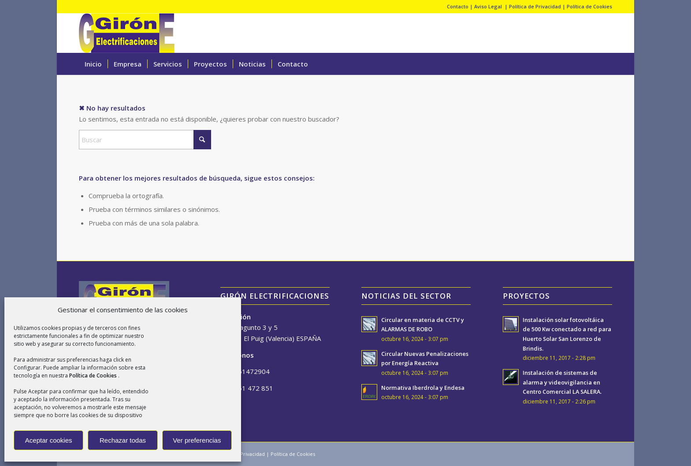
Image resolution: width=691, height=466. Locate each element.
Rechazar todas (123, 440)
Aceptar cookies (48, 440)
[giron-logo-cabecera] (127, 33)
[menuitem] (93, 64)
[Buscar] (606, 64)
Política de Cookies (589, 6)
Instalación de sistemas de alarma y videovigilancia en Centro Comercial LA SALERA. (562, 382)
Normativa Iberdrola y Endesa (422, 388)
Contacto (457, 6)
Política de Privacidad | (538, 6)
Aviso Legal (488, 6)
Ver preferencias (197, 440)
